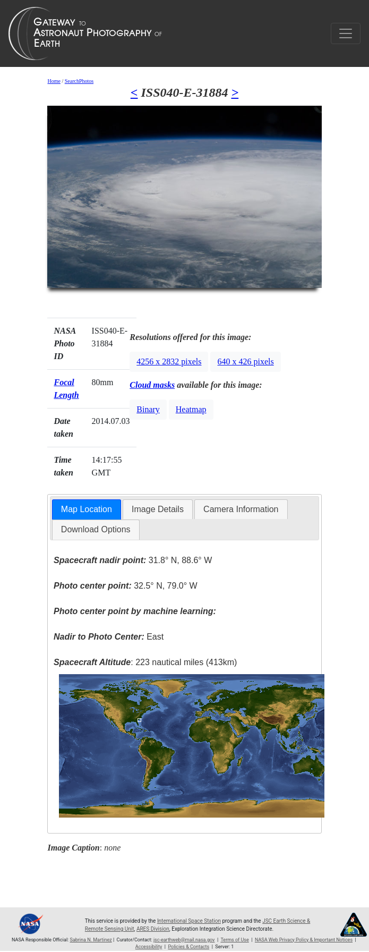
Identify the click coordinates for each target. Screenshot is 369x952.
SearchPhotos (79, 81)
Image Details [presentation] (158, 509)
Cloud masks (152, 384)
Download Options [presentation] (96, 529)
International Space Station (189, 921)
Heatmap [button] (191, 409)
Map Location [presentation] (86, 509)
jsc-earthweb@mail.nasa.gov (184, 939)
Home (53, 81)
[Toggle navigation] (346, 33)
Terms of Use (234, 939)
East (109, 636)
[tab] (86, 509)
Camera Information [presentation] (240, 509)
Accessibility (148, 946)
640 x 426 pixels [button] (245, 361)
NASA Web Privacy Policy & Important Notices (304, 939)
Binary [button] (148, 409)
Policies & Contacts (188, 946)
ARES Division (152, 929)
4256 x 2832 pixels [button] (168, 361)
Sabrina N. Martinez (91, 939)
